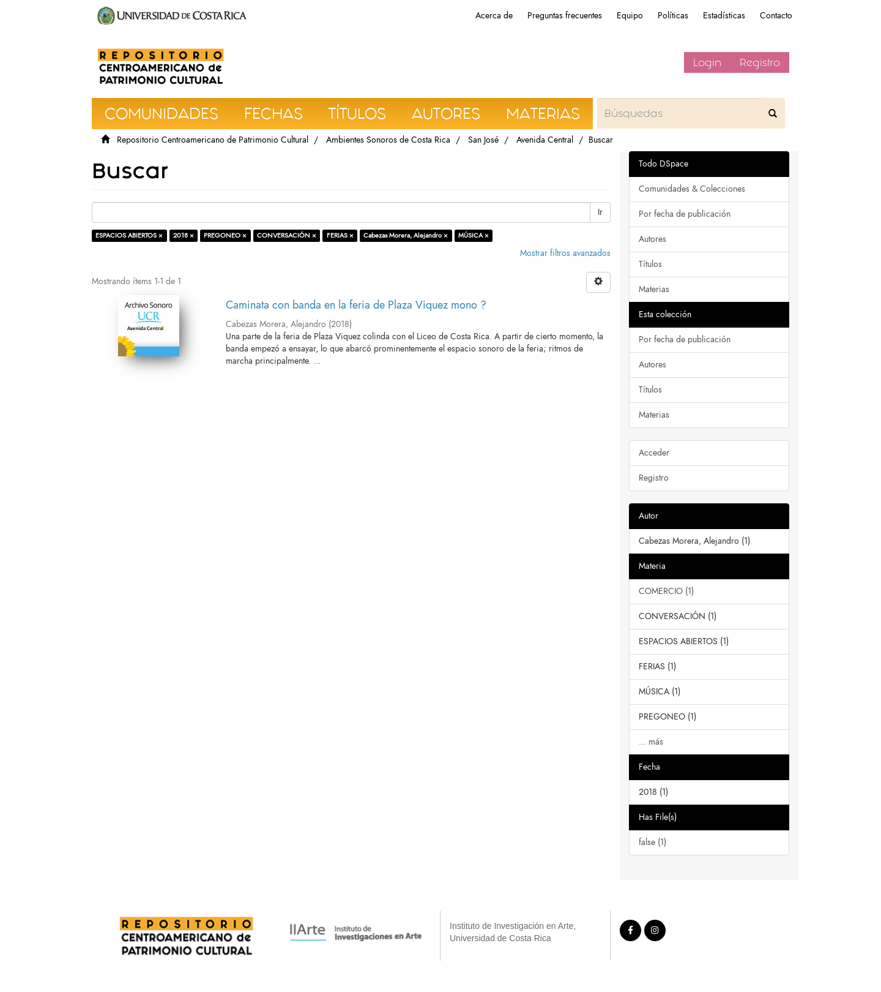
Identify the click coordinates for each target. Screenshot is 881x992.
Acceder (654, 453)
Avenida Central (544, 140)
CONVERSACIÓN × (286, 235)
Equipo (630, 15)
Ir (600, 212)
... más (651, 742)
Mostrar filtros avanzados (565, 253)
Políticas (673, 15)
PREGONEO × (225, 235)
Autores (652, 239)
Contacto (776, 15)
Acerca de (494, 15)
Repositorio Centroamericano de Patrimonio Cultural (212, 140)
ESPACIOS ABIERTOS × (129, 235)
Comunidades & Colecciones (692, 189)
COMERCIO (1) (666, 591)
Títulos (650, 264)
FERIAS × (340, 235)
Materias (654, 289)
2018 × (183, 235)
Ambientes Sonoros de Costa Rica (388, 140)
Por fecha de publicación (684, 214)
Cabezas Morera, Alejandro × (405, 235)
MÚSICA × (473, 235)
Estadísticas (724, 15)
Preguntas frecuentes (564, 15)
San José (483, 140)
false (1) (652, 842)
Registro (760, 62)
